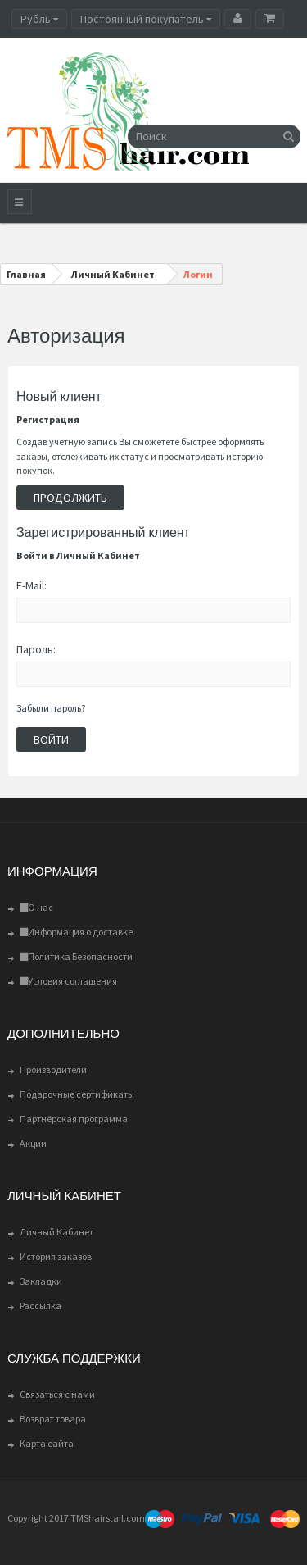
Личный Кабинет (56, 1232)
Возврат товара (53, 1419)
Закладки (41, 1281)
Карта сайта (47, 1443)
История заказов (56, 1256)
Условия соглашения (68, 981)
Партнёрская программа (74, 1118)
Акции (33, 1143)
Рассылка (40, 1305)
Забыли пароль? (50, 708)
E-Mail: (31, 585)
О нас (36, 907)
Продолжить (70, 497)
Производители (53, 1069)
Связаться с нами (57, 1394)
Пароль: (36, 649)
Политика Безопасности (76, 956)
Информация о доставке (76, 932)
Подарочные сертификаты (77, 1094)
